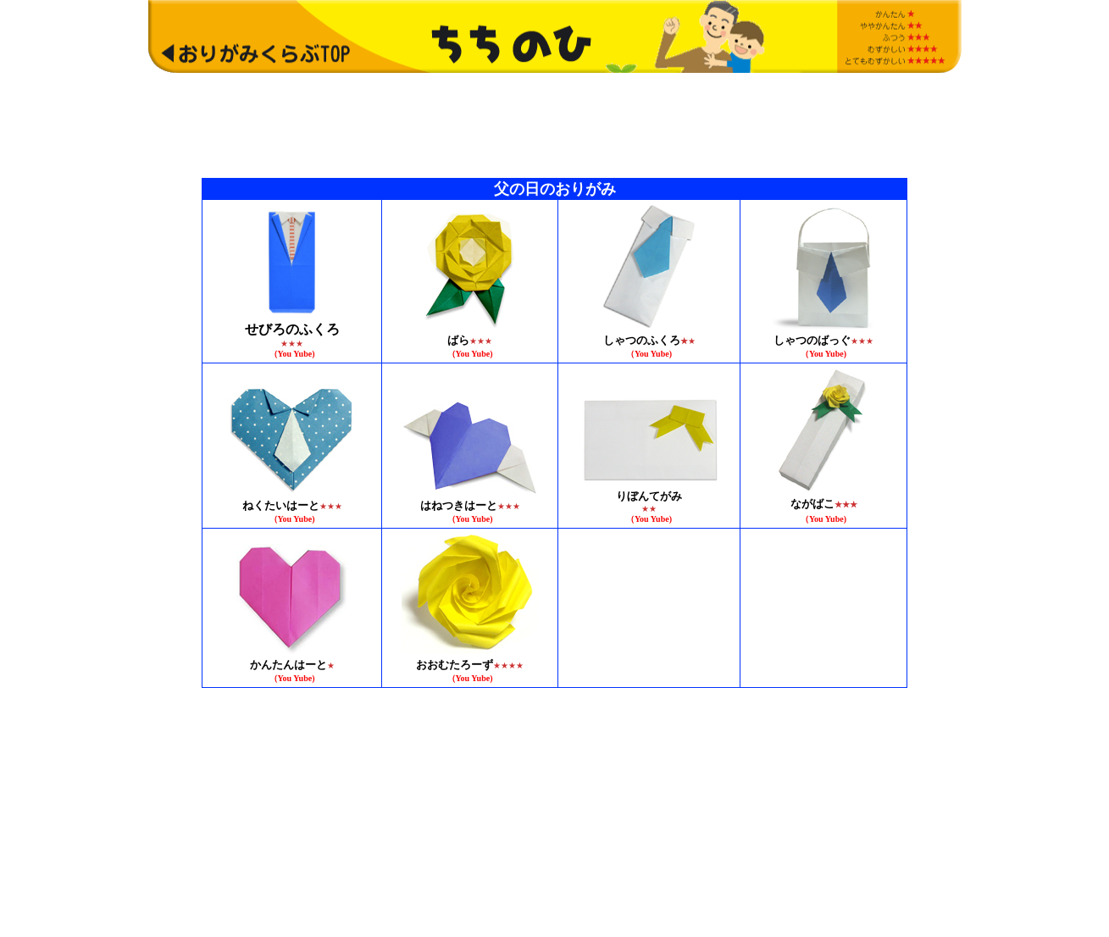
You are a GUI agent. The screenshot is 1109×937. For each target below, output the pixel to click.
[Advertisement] (555, 124)
